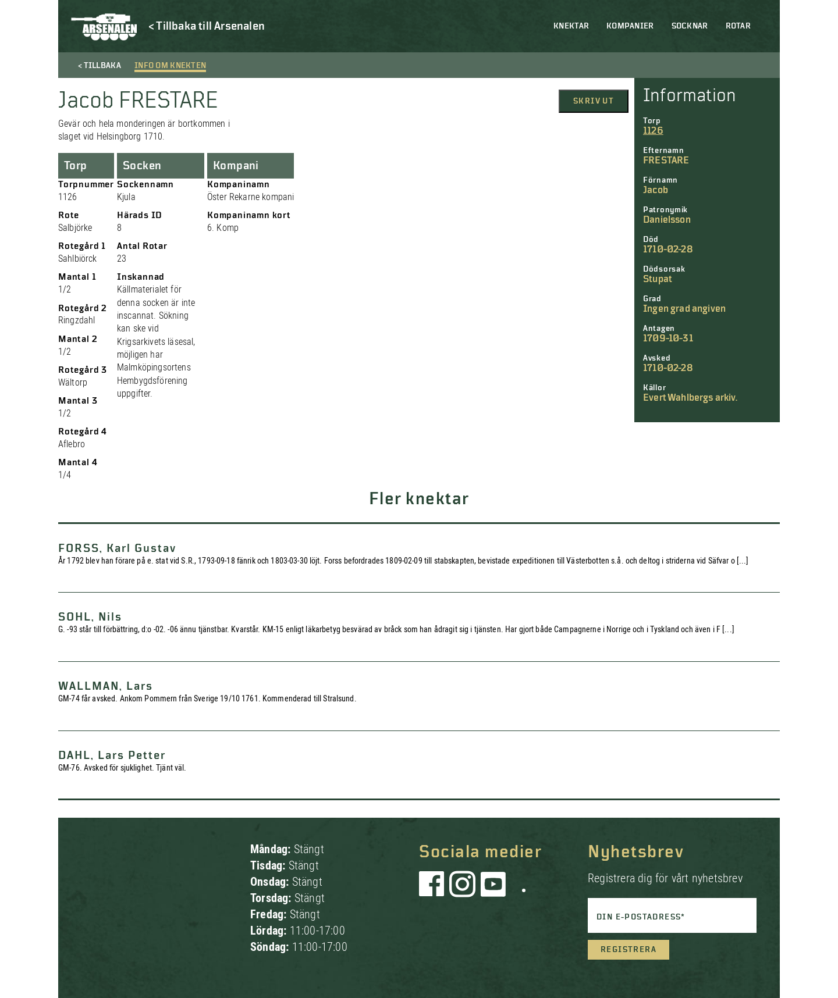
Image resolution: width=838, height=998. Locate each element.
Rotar (738, 26)
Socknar (690, 26)
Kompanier (630, 26)
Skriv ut (593, 101)
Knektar (571, 26)
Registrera (628, 949)
